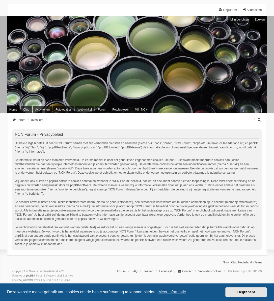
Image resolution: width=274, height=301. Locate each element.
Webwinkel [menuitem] (85, 109)
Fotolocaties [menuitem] (63, 109)
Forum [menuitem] (102, 109)
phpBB (29, 275)
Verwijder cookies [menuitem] (209, 271)
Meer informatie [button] (172, 292)
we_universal (26, 280)
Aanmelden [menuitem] (252, 10)
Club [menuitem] (26, 109)
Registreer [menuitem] (228, 10)
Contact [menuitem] (185, 271)
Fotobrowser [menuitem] (120, 109)
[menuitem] (259, 120)
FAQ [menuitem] (134, 271)
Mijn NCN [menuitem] (141, 109)
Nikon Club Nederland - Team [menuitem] (242, 262)
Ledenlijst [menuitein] (165, 271)
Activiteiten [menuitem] (42, 109)
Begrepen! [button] (246, 292)
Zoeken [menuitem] (148, 271)
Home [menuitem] (13, 109)
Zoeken (260, 19)
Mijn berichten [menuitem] (239, 19)
